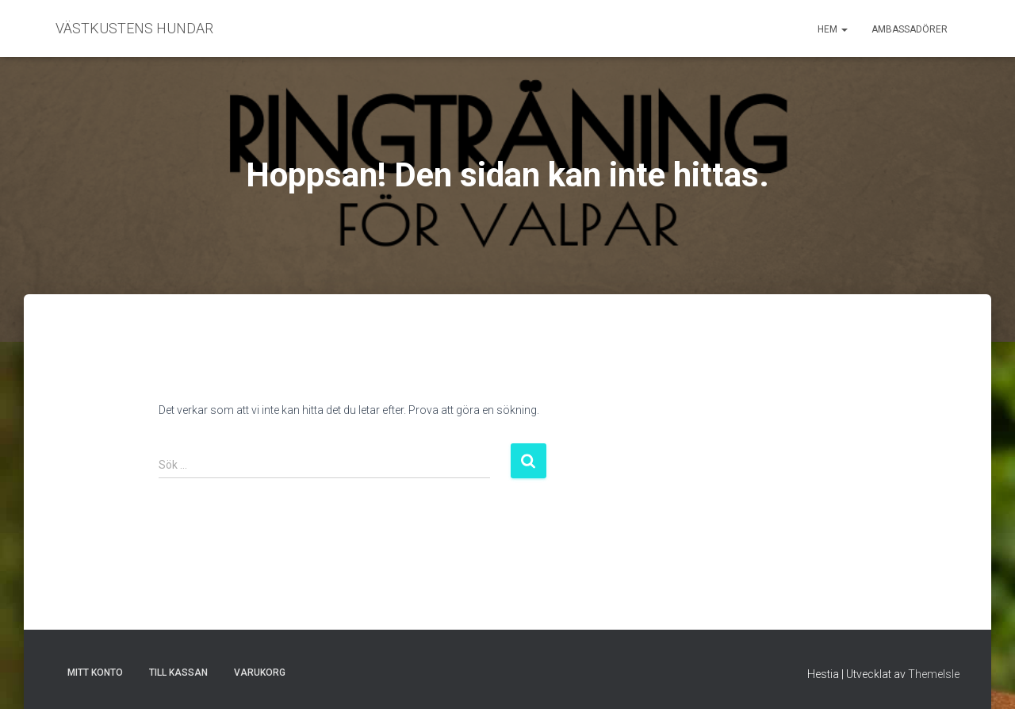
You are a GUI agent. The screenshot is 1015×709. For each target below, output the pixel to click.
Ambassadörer (909, 29)
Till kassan (178, 672)
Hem (833, 29)
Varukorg (259, 672)
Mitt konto (95, 672)
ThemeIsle (933, 674)
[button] (844, 29)
